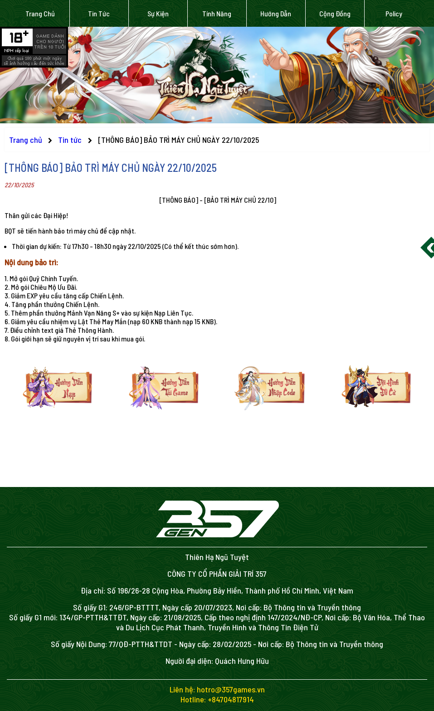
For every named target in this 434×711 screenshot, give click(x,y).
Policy (393, 13)
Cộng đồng (335, 13)
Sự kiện (158, 13)
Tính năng (216, 13)
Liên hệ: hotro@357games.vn (217, 689)
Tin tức (99, 13)
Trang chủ (40, 13)
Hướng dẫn (275, 13)
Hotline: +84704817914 (217, 699)
